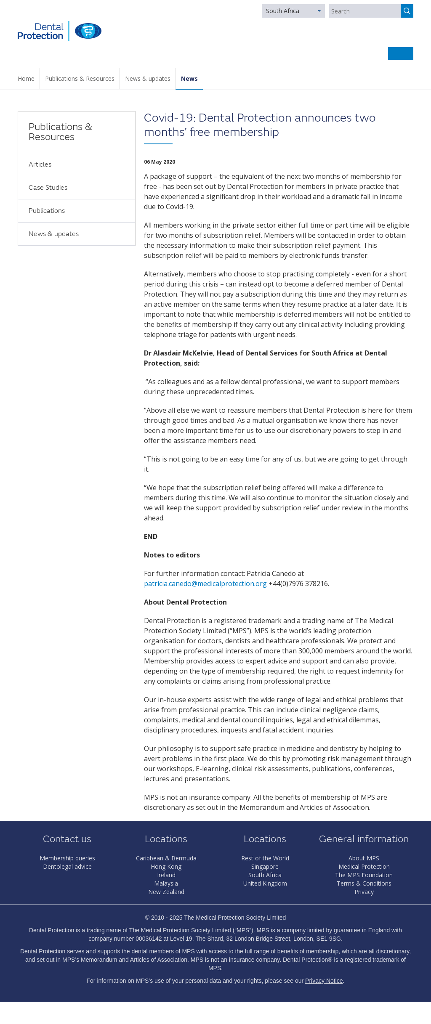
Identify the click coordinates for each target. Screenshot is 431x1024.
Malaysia (166, 883)
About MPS (364, 858)
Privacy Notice (324, 980)
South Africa (282, 11)
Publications (47, 211)
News (189, 78)
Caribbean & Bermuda (166, 858)
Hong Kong (166, 866)
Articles (40, 164)
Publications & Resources (79, 78)
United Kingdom (265, 883)
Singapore (265, 866)
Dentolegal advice (67, 866)
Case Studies (48, 187)
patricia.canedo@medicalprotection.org (205, 583)
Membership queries (67, 858)
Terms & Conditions (364, 883)
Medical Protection (364, 866)
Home (26, 78)
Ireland (166, 875)
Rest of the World (265, 858)
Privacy (364, 892)
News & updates (147, 78)
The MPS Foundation (364, 875)
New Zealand (166, 892)
